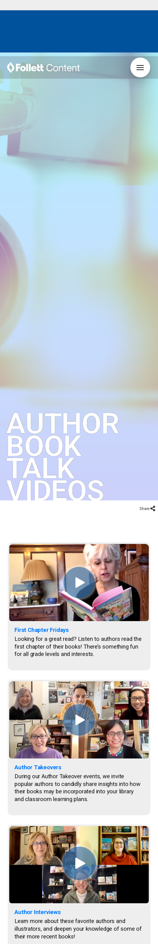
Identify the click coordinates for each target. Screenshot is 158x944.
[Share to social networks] (152, 491)
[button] (140, 67)
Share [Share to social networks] (145, 490)
